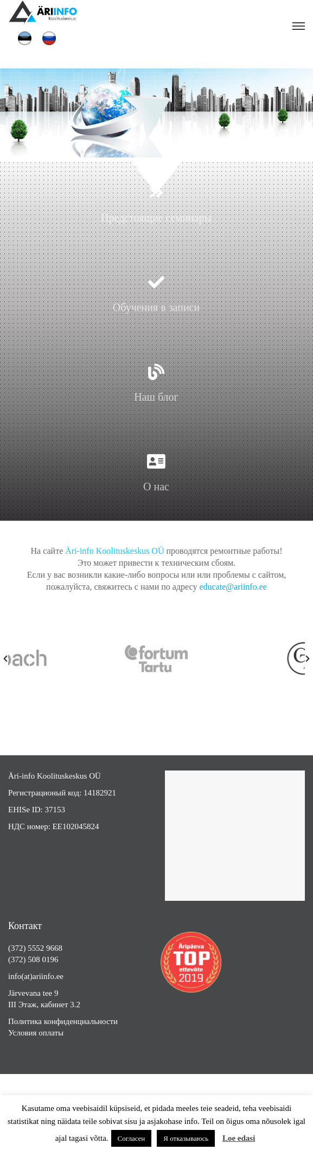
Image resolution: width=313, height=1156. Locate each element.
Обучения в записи (156, 307)
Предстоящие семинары (156, 218)
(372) (18, 948)
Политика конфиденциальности (63, 1021)
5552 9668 (45, 948)
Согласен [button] (131, 1138)
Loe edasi (238, 1138)
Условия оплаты (35, 1032)
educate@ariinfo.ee (232, 586)
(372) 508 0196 (33, 959)
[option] (183, 658)
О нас (156, 486)
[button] (5, 658)
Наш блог (156, 397)
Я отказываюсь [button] (185, 1138)
